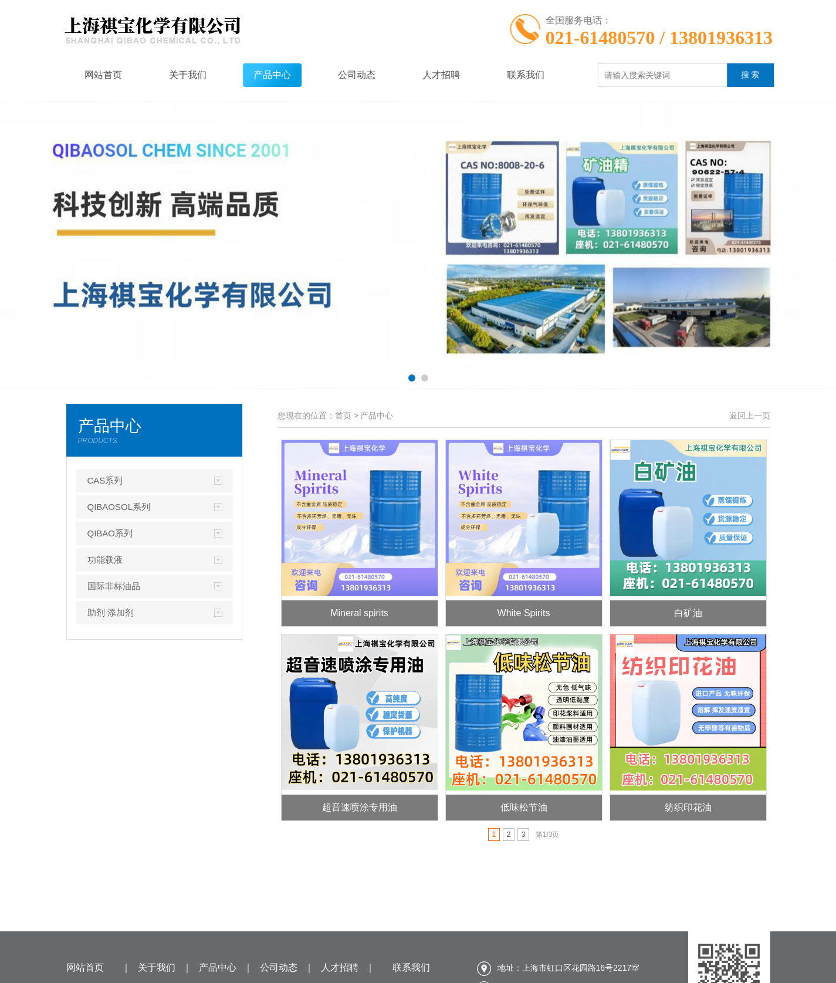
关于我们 (169, 75)
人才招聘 (423, 75)
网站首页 (85, 75)
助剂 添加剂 (110, 612)
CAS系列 (105, 480)
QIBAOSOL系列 (119, 507)
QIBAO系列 (110, 533)
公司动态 (338, 75)
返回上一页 (749, 415)
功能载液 (105, 560)
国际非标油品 (113, 586)
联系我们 (507, 75)
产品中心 (254, 75)
